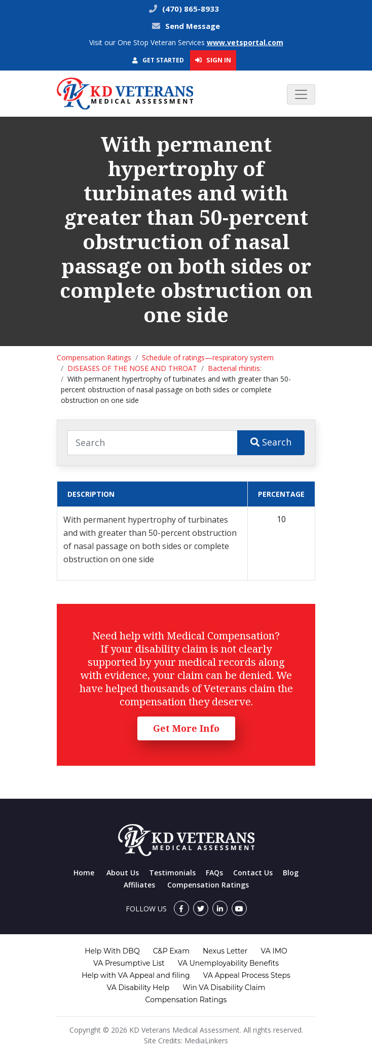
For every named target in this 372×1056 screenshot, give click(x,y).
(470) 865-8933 (189, 9)
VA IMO (274, 951)
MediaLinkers (206, 1040)
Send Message (192, 26)
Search (270, 442)
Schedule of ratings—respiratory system (208, 357)
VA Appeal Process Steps (246, 975)
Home (83, 872)
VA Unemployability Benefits (228, 963)
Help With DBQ (112, 951)
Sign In (213, 59)
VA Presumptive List (129, 963)
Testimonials (172, 872)
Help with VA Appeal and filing (136, 975)
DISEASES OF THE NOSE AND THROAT (132, 368)
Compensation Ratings (94, 357)
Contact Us (253, 872)
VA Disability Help (138, 987)
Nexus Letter (225, 951)
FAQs (214, 872)
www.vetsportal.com (245, 42)
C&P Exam (171, 951)
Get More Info (186, 728)
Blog (291, 872)
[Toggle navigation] (301, 94)
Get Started (158, 60)
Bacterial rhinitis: (235, 368)
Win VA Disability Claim (223, 987)
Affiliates (139, 885)
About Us (122, 872)
